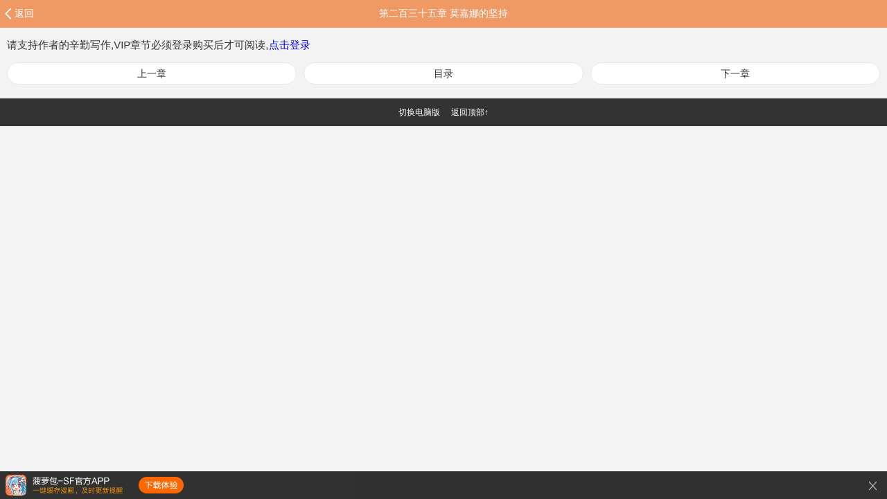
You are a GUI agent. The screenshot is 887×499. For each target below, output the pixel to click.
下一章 (735, 73)
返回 (24, 13)
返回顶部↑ (470, 112)
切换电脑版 (419, 112)
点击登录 (289, 45)
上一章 (151, 73)
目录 (443, 73)
